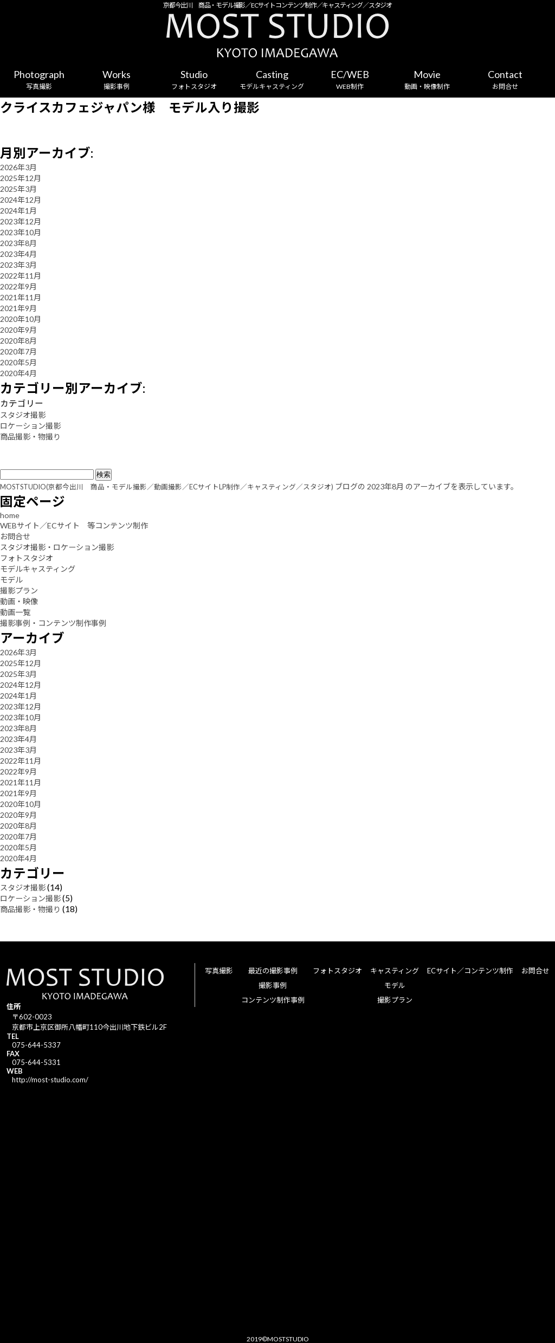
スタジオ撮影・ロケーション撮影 (57, 547)
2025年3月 (18, 188)
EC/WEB (349, 80)
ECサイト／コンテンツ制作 (470, 970)
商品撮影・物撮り (30, 436)
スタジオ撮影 (23, 414)
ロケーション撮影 (30, 425)
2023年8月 (18, 243)
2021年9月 (18, 308)
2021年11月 (20, 297)
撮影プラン (19, 590)
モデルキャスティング (37, 568)
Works (116, 80)
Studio (194, 80)
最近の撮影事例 (273, 970)
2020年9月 (18, 329)
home (10, 515)
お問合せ (15, 536)
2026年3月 (18, 167)
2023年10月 (20, 232)
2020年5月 (18, 362)
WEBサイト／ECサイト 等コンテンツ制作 (74, 525)
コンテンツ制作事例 (273, 1000)
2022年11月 (20, 275)
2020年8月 (18, 340)
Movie (427, 80)
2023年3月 (18, 264)
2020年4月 (18, 373)
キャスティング (394, 970)
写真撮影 (219, 970)
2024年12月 (20, 199)
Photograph (39, 80)
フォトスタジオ (26, 558)
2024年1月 (18, 210)
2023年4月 (18, 254)
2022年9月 (18, 286)
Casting (272, 80)
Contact (505, 80)
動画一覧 (15, 612)
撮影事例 (273, 985)
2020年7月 (18, 351)
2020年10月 (20, 319)
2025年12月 (20, 178)
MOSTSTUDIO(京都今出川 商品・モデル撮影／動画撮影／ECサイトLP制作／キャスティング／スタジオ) (166, 486)
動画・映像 (19, 601)
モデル (11, 579)
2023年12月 (20, 221)
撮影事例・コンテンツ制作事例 (53, 623)
